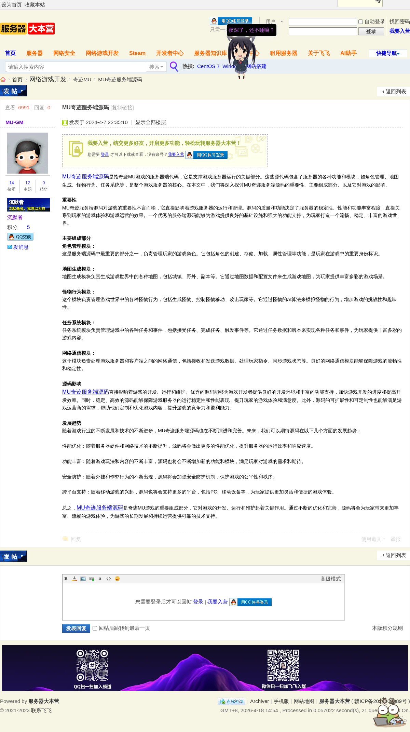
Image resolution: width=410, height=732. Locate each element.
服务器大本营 (2, 79)
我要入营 (400, 31)
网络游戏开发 (102, 53)
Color (74, 578)
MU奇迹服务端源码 (120, 79)
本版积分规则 (387, 628)
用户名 (270, 22)
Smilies (117, 578)
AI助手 (348, 53)
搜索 (154, 67)
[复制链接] (122, 107)
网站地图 (304, 701)
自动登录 (371, 21)
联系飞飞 (41, 710)
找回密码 (400, 21)
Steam (137, 53)
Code (108, 578)
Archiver (259, 701)
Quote (100, 578)
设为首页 (11, 5)
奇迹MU (82, 79)
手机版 (281, 701)
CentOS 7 (208, 66)
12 (27, 182)
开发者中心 (169, 53)
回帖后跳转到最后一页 (121, 628)
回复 (76, 539)
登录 (105, 154)
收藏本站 (35, 5)
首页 (17, 79)
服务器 (34, 53)
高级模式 (330, 579)
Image (83, 578)
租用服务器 (283, 53)
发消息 (21, 247)
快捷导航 (386, 53)
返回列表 (396, 91)
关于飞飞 (319, 53)
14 (11, 182)
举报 (396, 539)
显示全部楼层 (150, 122)
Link (91, 578)
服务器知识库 (210, 53)
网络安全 (64, 53)
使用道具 (371, 539)
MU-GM (14, 122)
